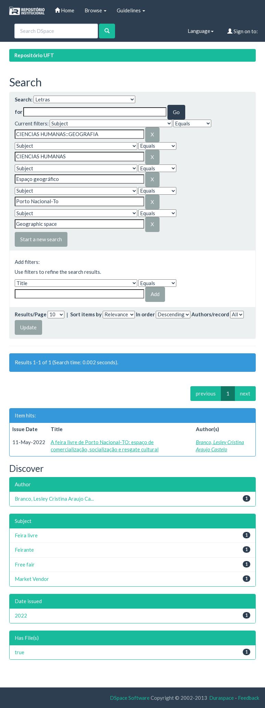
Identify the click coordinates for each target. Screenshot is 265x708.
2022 (21, 615)
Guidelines (131, 10)
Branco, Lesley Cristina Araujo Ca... (54, 499)
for (18, 112)
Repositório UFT (34, 55)
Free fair (25, 564)
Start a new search (41, 239)
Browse (95, 10)
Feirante (24, 550)
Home (64, 10)
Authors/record (210, 314)
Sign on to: (242, 31)
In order (145, 314)
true (19, 652)
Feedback (248, 698)
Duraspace (221, 698)
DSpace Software (130, 698)
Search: (24, 99)
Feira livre (26, 535)
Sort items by (86, 314)
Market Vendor (32, 579)
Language (201, 31)
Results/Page (31, 314)
